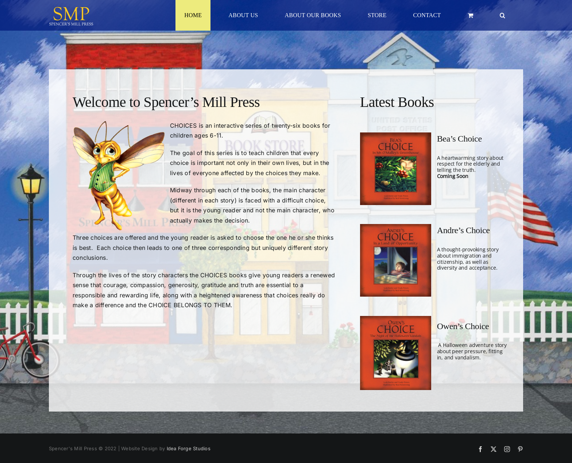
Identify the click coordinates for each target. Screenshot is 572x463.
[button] (502, 15)
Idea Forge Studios (188, 448)
